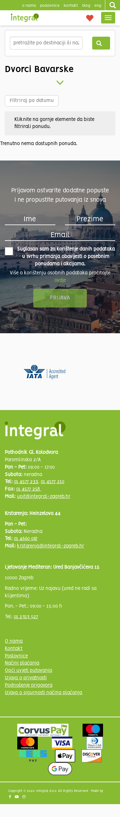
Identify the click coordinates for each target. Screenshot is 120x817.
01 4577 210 (52, 482)
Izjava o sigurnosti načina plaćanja (43, 693)
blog (86, 5)
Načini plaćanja (22, 663)
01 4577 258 (28, 489)
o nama (29, 5)
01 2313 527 (26, 617)
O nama (14, 641)
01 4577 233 (26, 482)
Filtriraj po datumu (32, 100)
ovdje (60, 280)
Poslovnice (16, 656)
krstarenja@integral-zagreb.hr (50, 546)
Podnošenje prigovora (28, 685)
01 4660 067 (25, 539)
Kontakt (71, 5)
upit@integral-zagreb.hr (43, 496)
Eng (97, 5)
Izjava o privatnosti (26, 678)
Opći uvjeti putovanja (28, 670)
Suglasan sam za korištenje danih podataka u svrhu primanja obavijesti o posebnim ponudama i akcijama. (60, 256)
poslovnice (50, 5)
